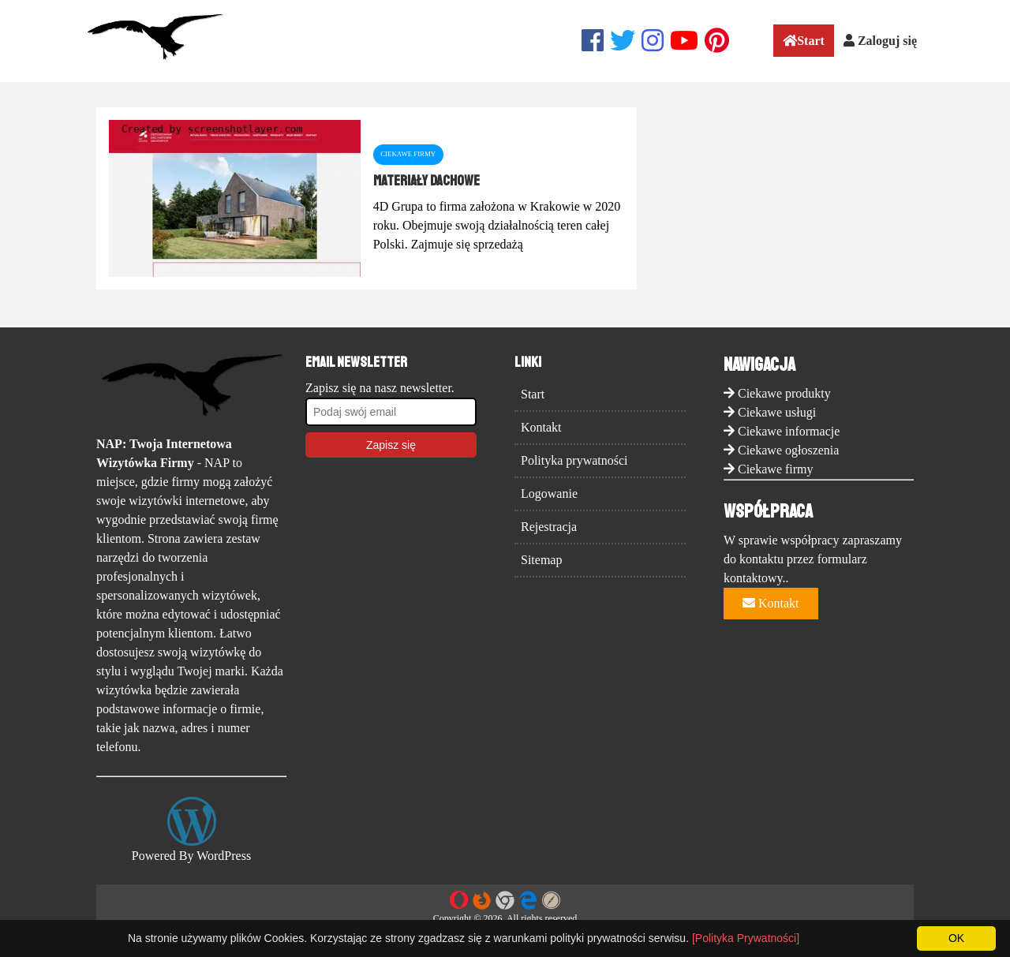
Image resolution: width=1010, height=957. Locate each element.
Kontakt (541, 427)
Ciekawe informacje (789, 431)
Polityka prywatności (574, 460)
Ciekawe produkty (784, 393)
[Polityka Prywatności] (745, 938)
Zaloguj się (880, 40)
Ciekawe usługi (777, 412)
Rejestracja (549, 526)
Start (804, 40)
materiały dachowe (426, 180)
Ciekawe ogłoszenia (788, 450)
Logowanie (549, 493)
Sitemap (541, 559)
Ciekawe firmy (776, 469)
